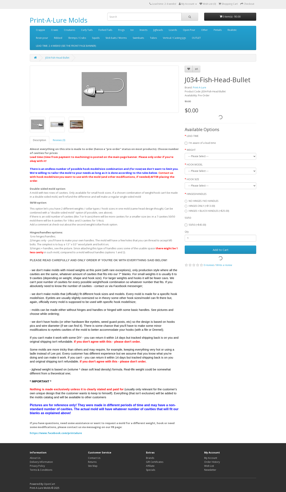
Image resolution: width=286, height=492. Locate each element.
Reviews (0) (59, 140)
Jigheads (158, 30)
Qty (187, 231)
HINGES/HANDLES (196, 194)
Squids (96, 38)
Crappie (40, 30)
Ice (132, 30)
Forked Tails (105, 30)
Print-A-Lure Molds (58, 20)
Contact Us (94, 458)
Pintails (218, 30)
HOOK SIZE (193, 179)
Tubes (153, 38)
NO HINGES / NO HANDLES (201, 201)
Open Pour (189, 30)
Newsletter (210, 470)
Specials (150, 470)
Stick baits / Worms (116, 38)
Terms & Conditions (41, 470)
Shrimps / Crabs (77, 38)
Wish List (209, 466)
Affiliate (150, 466)
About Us (35, 458)
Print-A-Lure (199, 87)
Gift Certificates (154, 462)
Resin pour (42, 38)
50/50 (188, 217)
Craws (54, 30)
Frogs (121, 30)
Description (39, 140)
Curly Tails (87, 30)
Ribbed (58, 38)
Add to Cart (220, 250)
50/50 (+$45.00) (195, 224)
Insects (143, 30)
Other (204, 30)
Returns (92, 462)
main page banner (125, 157)
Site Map (93, 466)
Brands (150, 458)
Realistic (232, 30)
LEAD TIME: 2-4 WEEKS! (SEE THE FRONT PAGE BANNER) (66, 45)
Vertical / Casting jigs (174, 38)
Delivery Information (41, 462)
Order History (212, 462)
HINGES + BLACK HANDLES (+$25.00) (207, 211)
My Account (210, 458)
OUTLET (196, 38)
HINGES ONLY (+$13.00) (200, 206)
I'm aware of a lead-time (200, 143)
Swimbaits (138, 38)
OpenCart (49, 484)
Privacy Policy (37, 466)
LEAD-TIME (192, 136)
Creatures (69, 30)
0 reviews (209, 265)
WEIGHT (191, 150)
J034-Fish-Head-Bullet (57, 57)
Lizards (173, 30)
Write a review (224, 265)
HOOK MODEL (195, 164)
